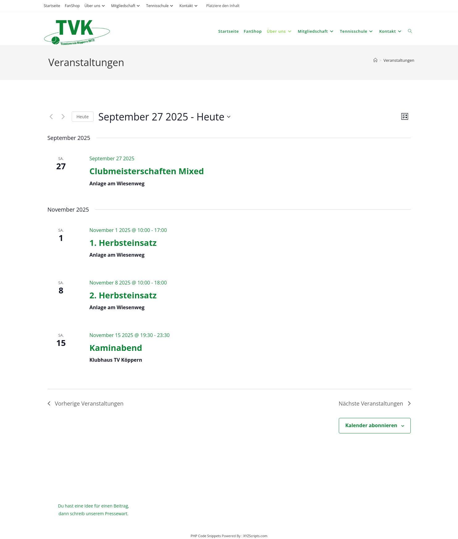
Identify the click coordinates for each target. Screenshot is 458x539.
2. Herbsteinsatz (123, 295)
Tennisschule (160, 5)
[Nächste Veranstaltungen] (63, 116)
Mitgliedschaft (126, 5)
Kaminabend (115, 347)
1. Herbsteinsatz (123, 242)
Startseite (52, 5)
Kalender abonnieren (371, 425)
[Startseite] (375, 60)
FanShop (72, 5)
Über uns (95, 5)
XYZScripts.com (255, 536)
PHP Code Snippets (206, 536)
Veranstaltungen (399, 60)
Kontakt (189, 5)
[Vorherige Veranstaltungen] (51, 116)
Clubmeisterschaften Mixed (146, 171)
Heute (83, 117)
